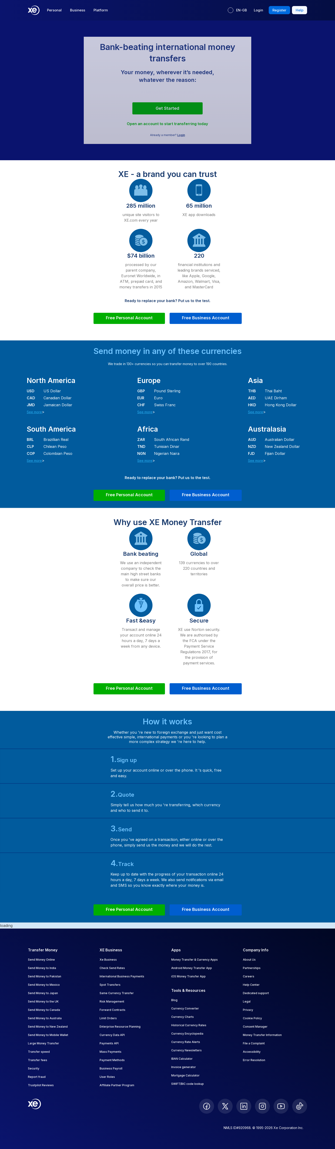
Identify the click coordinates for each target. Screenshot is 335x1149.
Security (33, 1068)
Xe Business (108, 959)
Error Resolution (254, 1060)
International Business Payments (122, 976)
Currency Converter (185, 1008)
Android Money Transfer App (191, 968)
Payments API (109, 1043)
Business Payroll (111, 1068)
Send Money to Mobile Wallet (48, 1035)
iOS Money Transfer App (188, 976)
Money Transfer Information (262, 1035)
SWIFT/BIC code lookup (187, 1084)
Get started (167, 108)
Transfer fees (37, 1060)
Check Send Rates (112, 968)
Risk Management (112, 1001)
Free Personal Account (129, 317)
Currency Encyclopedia (187, 1033)
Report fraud (37, 1077)
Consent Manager (255, 1026)
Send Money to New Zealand (48, 1026)
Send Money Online (41, 959)
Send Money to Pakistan (44, 976)
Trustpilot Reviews (41, 1085)
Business (77, 10)
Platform (101, 10)
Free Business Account (205, 317)
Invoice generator (183, 1067)
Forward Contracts (112, 1010)
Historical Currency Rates (188, 1025)
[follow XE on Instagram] (262, 1106)
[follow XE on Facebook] (206, 1106)
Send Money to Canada (44, 1010)
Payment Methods (112, 1060)
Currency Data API (112, 1035)
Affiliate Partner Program (117, 1085)
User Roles (107, 1077)
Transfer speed (39, 1051)
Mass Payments (110, 1051)
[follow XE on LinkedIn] (243, 1106)
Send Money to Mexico (44, 984)
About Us (249, 959)
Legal (247, 1001)
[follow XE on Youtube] (281, 1106)
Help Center (251, 984)
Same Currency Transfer (117, 993)
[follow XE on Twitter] (225, 1106)
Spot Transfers (110, 984)
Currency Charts (182, 1017)
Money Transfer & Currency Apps (194, 959)
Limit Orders (108, 1018)
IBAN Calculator (182, 1058)
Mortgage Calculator (185, 1075)
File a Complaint (254, 1043)
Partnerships (252, 968)
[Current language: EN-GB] (237, 10)
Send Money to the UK (43, 1001)
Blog (174, 1000)
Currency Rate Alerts (185, 1042)
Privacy (248, 1010)
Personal (54, 10)
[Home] (34, 10)
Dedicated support (256, 993)
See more (34, 412)
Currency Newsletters (186, 1050)
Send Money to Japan (43, 993)
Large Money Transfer (43, 1043)
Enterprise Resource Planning (120, 1026)
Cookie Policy (252, 1018)
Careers (248, 976)
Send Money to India (42, 968)
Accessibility (252, 1051)
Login (181, 135)
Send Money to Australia (45, 1018)
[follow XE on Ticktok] (299, 1106)
